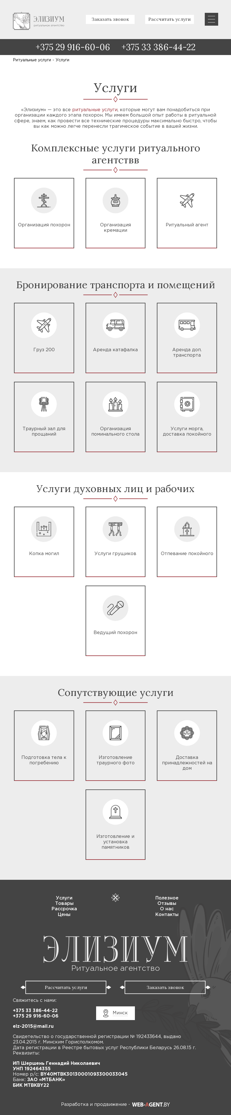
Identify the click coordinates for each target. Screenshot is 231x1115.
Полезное (167, 898)
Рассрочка (64, 909)
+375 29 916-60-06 (73, 47)
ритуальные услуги (94, 110)
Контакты (167, 915)
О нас (167, 909)
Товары (64, 903)
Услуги (64, 898)
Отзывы (166, 903)
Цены (64, 915)
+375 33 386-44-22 (158, 47)
